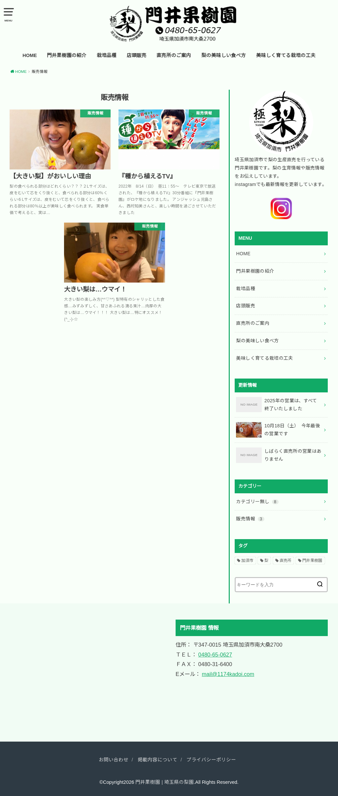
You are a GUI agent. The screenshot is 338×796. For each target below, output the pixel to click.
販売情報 (250, 518)
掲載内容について (157, 759)
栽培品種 (107, 55)
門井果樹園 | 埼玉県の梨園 (164, 782)
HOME (29, 55)
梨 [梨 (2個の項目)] (266, 560)
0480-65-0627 (215, 655)
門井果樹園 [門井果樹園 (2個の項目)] (312, 560)
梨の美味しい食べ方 (223, 55)
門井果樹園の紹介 (66, 55)
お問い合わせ (113, 759)
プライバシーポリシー (211, 759)
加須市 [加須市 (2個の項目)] (247, 560)
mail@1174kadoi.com (228, 674)
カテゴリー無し (257, 501)
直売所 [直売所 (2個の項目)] (285, 560)
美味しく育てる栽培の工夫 (286, 55)
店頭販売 (137, 55)
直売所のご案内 (173, 55)
